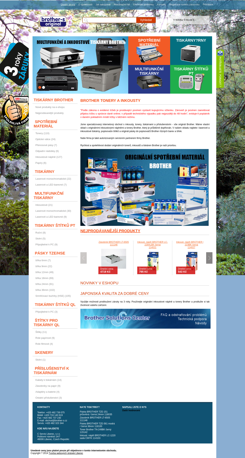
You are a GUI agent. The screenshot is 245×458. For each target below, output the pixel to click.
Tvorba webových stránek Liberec (66, 453)
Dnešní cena (106, 270)
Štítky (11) (41, 332)
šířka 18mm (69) (44, 278)
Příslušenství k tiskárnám (51, 370)
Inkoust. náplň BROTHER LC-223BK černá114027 (191, 245)
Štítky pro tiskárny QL (47, 322)
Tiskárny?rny (191, 40)
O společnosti (85, 4)
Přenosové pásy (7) (46, 145)
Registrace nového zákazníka (184, 4)
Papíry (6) (40, 162)
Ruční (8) (40, 232)
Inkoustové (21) (44, 204)
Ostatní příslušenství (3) (48, 397)
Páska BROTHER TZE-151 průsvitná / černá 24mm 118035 (96, 413)
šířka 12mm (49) (44, 272)
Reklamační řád (122, 4)
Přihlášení (208, 4)
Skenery (44, 352)
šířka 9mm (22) (43, 266)
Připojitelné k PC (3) (46, 311)
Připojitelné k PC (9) (46, 244)
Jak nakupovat (103, 4)
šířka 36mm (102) (45, 290)
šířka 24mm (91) (44, 284)
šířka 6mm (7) (43, 260)
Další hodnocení (131, 410)
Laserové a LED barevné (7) (51, 184)
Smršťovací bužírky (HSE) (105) (53, 295)
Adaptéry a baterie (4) (47, 391)
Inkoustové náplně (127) (48, 157)
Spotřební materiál (149, 42)
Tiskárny (44, 171)
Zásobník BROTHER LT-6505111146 (114, 243)
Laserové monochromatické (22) (53, 178)
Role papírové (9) (45, 337)
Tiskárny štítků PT (191, 71)
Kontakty (161, 4)
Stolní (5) (40, 238)
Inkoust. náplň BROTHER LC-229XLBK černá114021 (152, 245)
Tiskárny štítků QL (55, 304)
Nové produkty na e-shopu (50, 107)
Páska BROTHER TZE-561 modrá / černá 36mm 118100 (97, 425)
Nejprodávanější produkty (49, 113)
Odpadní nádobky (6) (47, 151)
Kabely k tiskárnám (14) (48, 380)
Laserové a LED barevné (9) (51, 216)
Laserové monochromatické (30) (53, 210)
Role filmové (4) (44, 343)
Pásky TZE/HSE (50, 253)
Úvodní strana (68, 4)
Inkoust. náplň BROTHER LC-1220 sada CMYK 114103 (97, 436)
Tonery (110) (42, 133)
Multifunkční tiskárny (149, 71)
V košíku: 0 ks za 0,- (184, 19)
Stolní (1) (40, 359)
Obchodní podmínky (143, 4)
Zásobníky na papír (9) (47, 385)
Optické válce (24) (45, 139)
